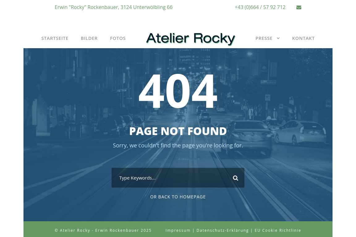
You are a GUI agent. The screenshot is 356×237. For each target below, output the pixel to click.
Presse (264, 38)
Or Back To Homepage (178, 197)
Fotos (118, 38)
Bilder (89, 38)
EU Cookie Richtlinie (278, 230)
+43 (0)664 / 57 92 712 (260, 7)
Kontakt (303, 38)
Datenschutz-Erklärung (223, 230)
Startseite (55, 38)
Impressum (178, 230)
